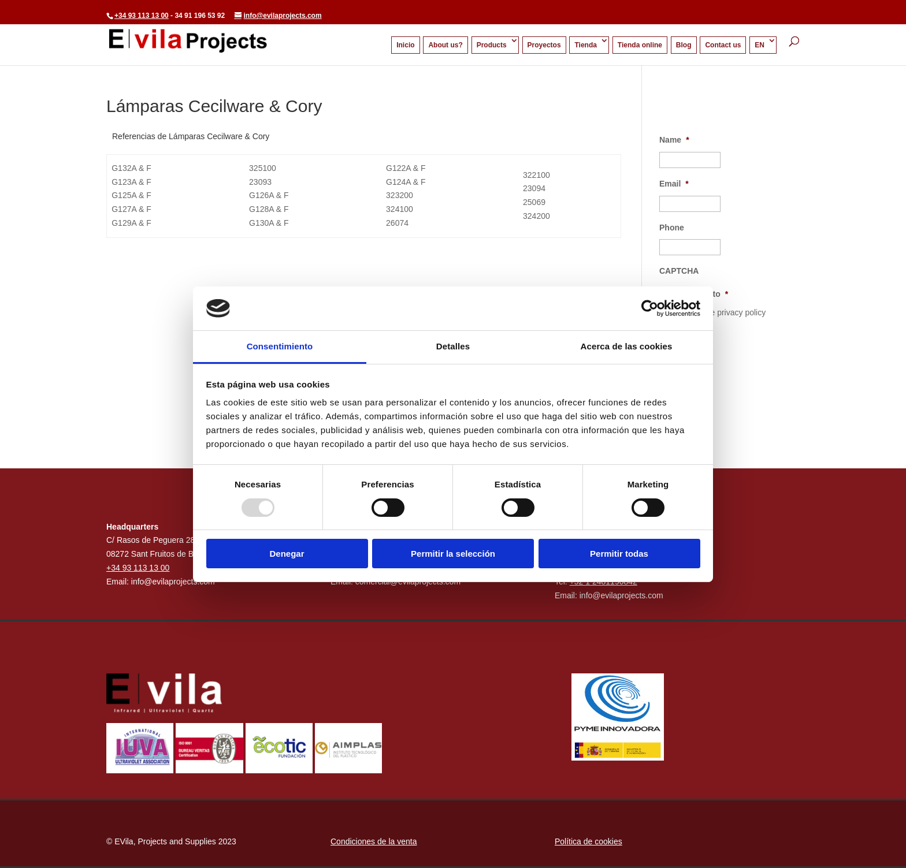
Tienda (585, 45)
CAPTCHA (679, 270)
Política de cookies (588, 841)
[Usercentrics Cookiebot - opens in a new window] (649, 308)
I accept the (719, 312)
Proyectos (544, 45)
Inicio (405, 45)
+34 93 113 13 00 (141, 16)
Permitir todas (619, 553)
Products (492, 45)
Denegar (286, 553)
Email (674, 183)
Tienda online (640, 45)
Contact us (723, 45)
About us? (445, 45)
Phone (671, 227)
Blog (684, 45)
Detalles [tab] (453, 346)
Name (674, 139)
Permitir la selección (453, 553)
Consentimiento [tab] (280, 346)
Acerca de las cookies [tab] (627, 346)
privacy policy (741, 312)
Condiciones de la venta (374, 841)
